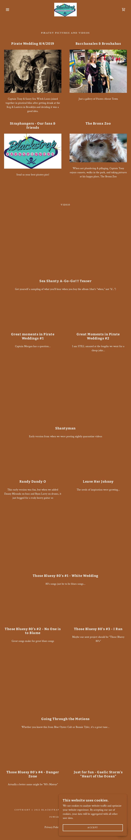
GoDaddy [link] (75, 817)
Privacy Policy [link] (52, 827)
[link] (65, 9)
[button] (6, 9)
